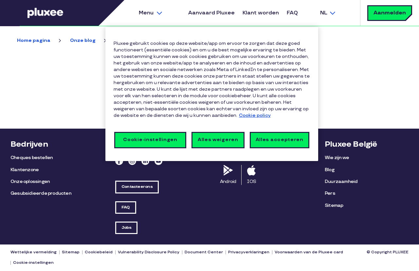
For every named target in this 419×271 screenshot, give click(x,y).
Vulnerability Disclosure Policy (148, 252)
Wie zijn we (337, 157)
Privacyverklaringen (248, 252)
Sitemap (334, 205)
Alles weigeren (218, 139)
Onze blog (83, 40)
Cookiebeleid (99, 252)
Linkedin (145, 161)
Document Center (204, 252)
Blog (329, 169)
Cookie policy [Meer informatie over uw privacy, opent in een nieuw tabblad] (255, 115)
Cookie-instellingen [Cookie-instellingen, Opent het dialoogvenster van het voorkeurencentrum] (150, 139)
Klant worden (261, 13)
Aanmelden (389, 13)
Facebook (119, 161)
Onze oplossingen (30, 181)
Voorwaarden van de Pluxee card (309, 252)
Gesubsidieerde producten (40, 193)
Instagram (132, 161)
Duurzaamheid (341, 181)
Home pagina (33, 40)
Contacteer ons (137, 186)
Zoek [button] (347, 13)
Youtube (158, 161)
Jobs (126, 227)
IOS (251, 181)
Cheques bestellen (31, 157)
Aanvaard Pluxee (211, 13)
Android (228, 181)
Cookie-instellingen (33, 262)
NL (323, 13)
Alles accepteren (279, 139)
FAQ (292, 13)
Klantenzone (24, 169)
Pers (330, 193)
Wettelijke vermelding (33, 252)
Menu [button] (146, 13)
